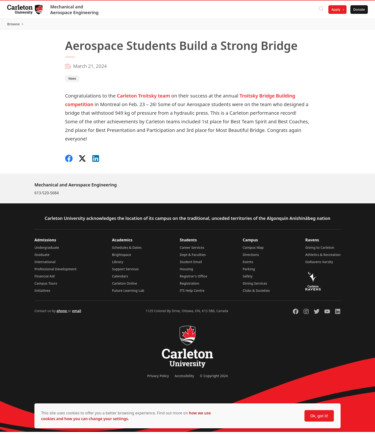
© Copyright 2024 (214, 378)
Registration (189, 285)
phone (62, 313)
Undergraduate (46, 249)
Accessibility (184, 378)
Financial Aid (44, 278)
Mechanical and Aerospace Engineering (75, 9)
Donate (358, 9)
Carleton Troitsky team (143, 98)
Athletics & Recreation (323, 257)
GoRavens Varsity (319, 264)
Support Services (125, 271)
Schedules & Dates (127, 249)
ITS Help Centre (192, 292)
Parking (249, 271)
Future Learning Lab (128, 292)
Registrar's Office (193, 278)
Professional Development (55, 271)
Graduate (42, 257)
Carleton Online (124, 285)
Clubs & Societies (256, 292)
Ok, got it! (319, 415)
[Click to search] (320, 9)
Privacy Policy (158, 378)
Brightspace (121, 257)
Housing (186, 271)
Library (117, 264)
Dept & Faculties (193, 257)
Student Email (191, 264)
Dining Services (255, 285)
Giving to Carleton (319, 249)
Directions (251, 257)
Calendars (120, 278)
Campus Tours (45, 285)
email (76, 313)
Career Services (192, 249)
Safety (248, 278)
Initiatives (42, 292)
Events (248, 264)
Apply (335, 9)
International (44, 264)
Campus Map (253, 249)
